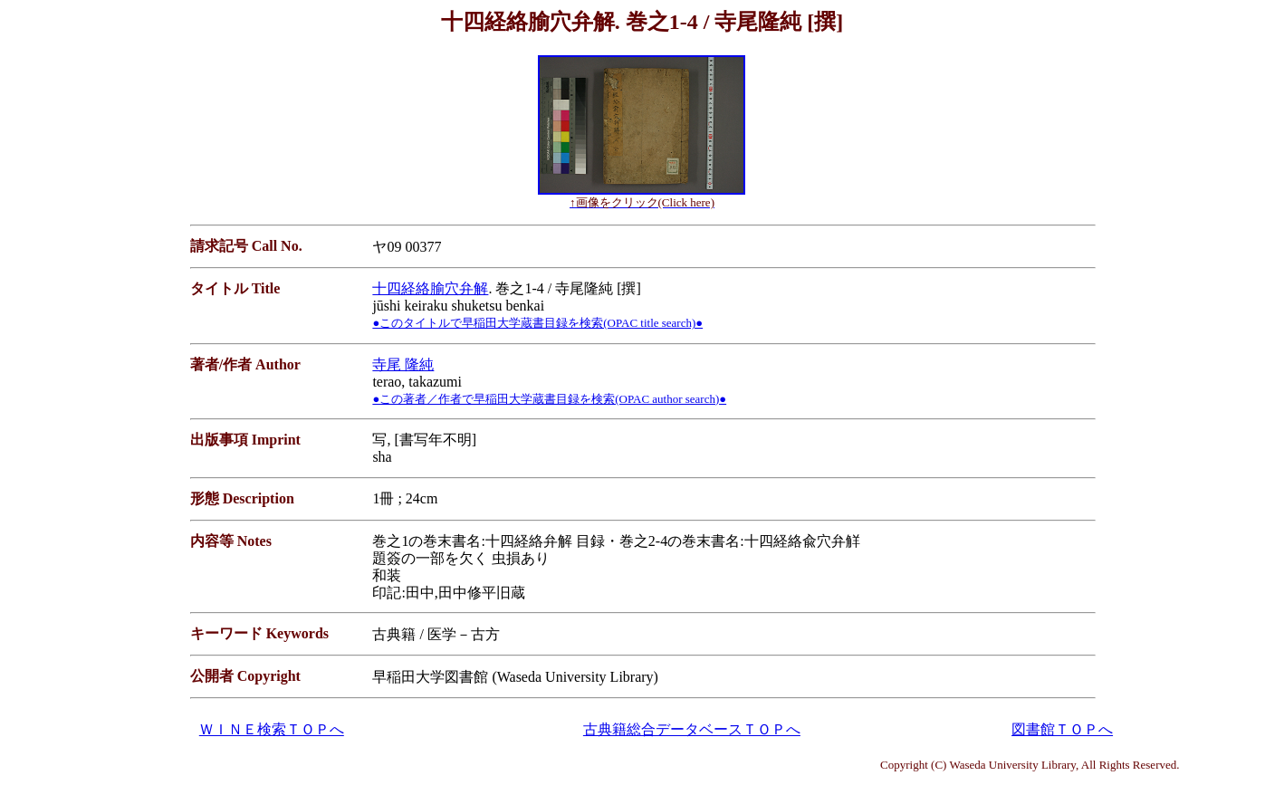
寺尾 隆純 (403, 364)
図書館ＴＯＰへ (1062, 729)
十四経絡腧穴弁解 (430, 288)
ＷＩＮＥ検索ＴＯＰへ (271, 729)
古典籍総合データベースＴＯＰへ (691, 729)
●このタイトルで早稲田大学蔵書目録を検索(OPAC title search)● (537, 323)
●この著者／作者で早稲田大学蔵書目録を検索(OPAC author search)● (549, 399)
